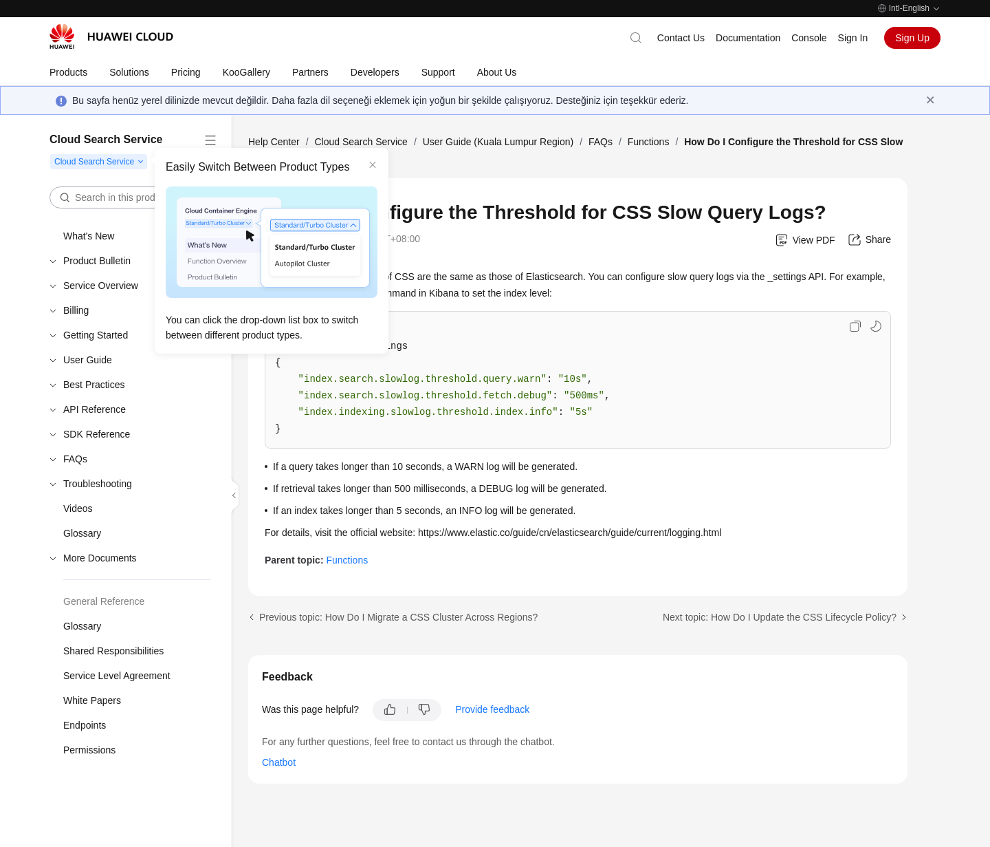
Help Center (274, 141)
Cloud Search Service (360, 141)
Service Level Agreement (116, 675)
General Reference (103, 601)
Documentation (748, 37)
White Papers (92, 700)
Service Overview (100, 285)
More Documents (100, 558)
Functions (649, 141)
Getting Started (95, 335)
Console (808, 37)
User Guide (87, 359)
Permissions (89, 749)
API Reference (94, 409)
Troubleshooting (97, 483)
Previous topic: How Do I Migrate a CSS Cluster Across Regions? (398, 617)
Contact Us (681, 37)
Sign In (853, 37)
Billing (76, 310)
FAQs (75, 458)
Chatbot (279, 762)
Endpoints (84, 725)
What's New (88, 236)
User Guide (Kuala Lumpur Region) (498, 141)
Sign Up (912, 37)
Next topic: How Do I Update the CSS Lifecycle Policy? (779, 617)
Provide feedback (492, 709)
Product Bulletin (97, 260)
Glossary (82, 533)
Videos (78, 508)
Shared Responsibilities (113, 650)
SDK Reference (96, 434)
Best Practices (93, 384)
